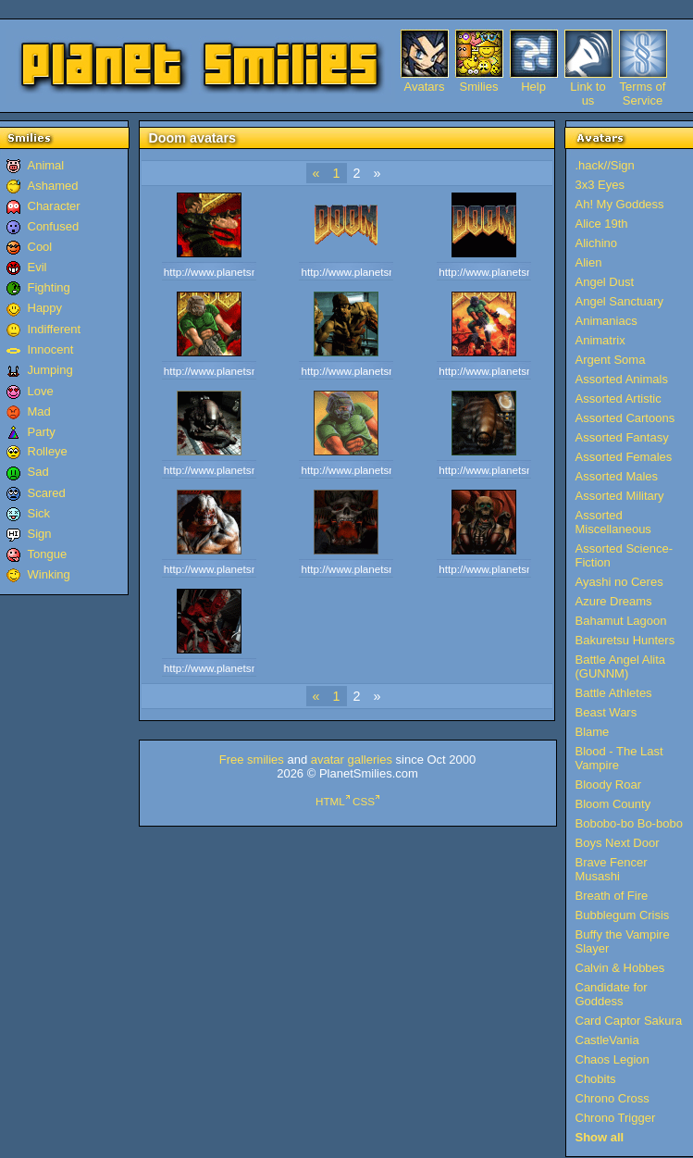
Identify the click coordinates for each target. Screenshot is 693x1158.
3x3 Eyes (600, 185)
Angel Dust (605, 282)
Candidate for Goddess (611, 994)
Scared (47, 493)
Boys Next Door (617, 843)
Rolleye (48, 451)
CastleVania (607, 1040)
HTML (330, 801)
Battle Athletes (613, 693)
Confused (54, 226)
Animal (46, 165)
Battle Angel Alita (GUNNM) (620, 666)
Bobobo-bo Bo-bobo (629, 823)
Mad (39, 411)
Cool (40, 247)
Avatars (424, 86)
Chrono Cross (612, 1098)
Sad (38, 472)
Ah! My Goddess (619, 204)
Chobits (595, 1079)
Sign (40, 534)
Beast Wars (606, 712)
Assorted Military (619, 496)
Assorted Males (617, 476)
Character (54, 206)
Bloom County (613, 804)
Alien (588, 262)
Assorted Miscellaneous (613, 522)
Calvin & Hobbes (620, 968)
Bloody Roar (608, 784)
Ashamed (53, 186)
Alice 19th (601, 223)
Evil (37, 267)
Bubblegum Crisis (622, 915)
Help (533, 86)
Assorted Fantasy (622, 437)
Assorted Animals (621, 379)
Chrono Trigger (615, 1118)
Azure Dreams (613, 601)
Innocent (51, 349)
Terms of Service (643, 86)
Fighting (49, 287)
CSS (364, 801)
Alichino (596, 243)
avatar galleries (351, 759)
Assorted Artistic (618, 398)
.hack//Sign (605, 165)
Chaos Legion (612, 1059)
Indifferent (54, 329)
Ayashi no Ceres (619, 582)
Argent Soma (610, 360)
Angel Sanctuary (619, 301)
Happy (45, 308)
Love (41, 391)
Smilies (479, 86)
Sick (39, 513)
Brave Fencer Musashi (611, 869)
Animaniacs (606, 321)
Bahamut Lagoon (621, 621)
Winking (49, 574)
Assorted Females (624, 457)
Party (42, 432)
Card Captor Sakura (629, 1020)
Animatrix (600, 340)
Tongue (48, 554)
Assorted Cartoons (625, 418)
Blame (592, 732)
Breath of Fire (612, 896)
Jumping (50, 370)
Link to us (587, 86)
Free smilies (251, 759)
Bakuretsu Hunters (625, 640)
